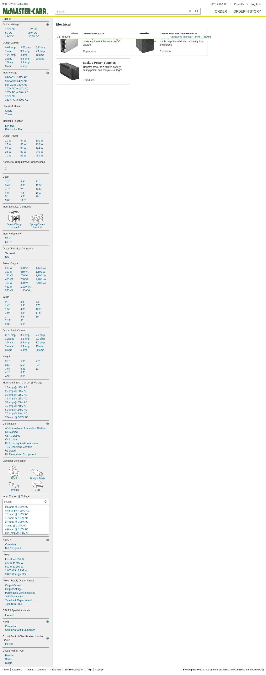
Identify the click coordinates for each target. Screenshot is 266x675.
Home (5, 669)
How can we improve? (181, 36)
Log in (256, 4)
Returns (30, 669)
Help (89, 669)
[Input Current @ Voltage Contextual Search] (25, 501)
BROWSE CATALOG (16, 4)
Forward (207, 36)
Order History (247, 11)
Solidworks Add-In (74, 669)
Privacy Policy (257, 669)
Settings (99, 669)
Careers (42, 669)
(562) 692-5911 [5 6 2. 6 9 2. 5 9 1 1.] (219, 4)
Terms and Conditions (234, 669)
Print (197, 36)
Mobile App (55, 669)
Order (221, 11)
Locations (17, 669)
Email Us (239, 4)
